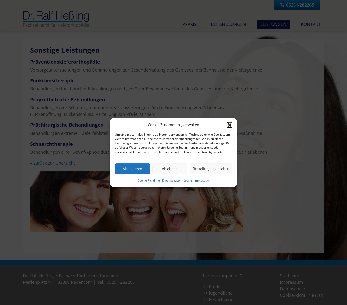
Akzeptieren (132, 168)
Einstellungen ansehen (210, 168)
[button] (229, 124)
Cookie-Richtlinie (149, 180)
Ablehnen (170, 168)
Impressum (202, 180)
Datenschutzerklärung (177, 180)
